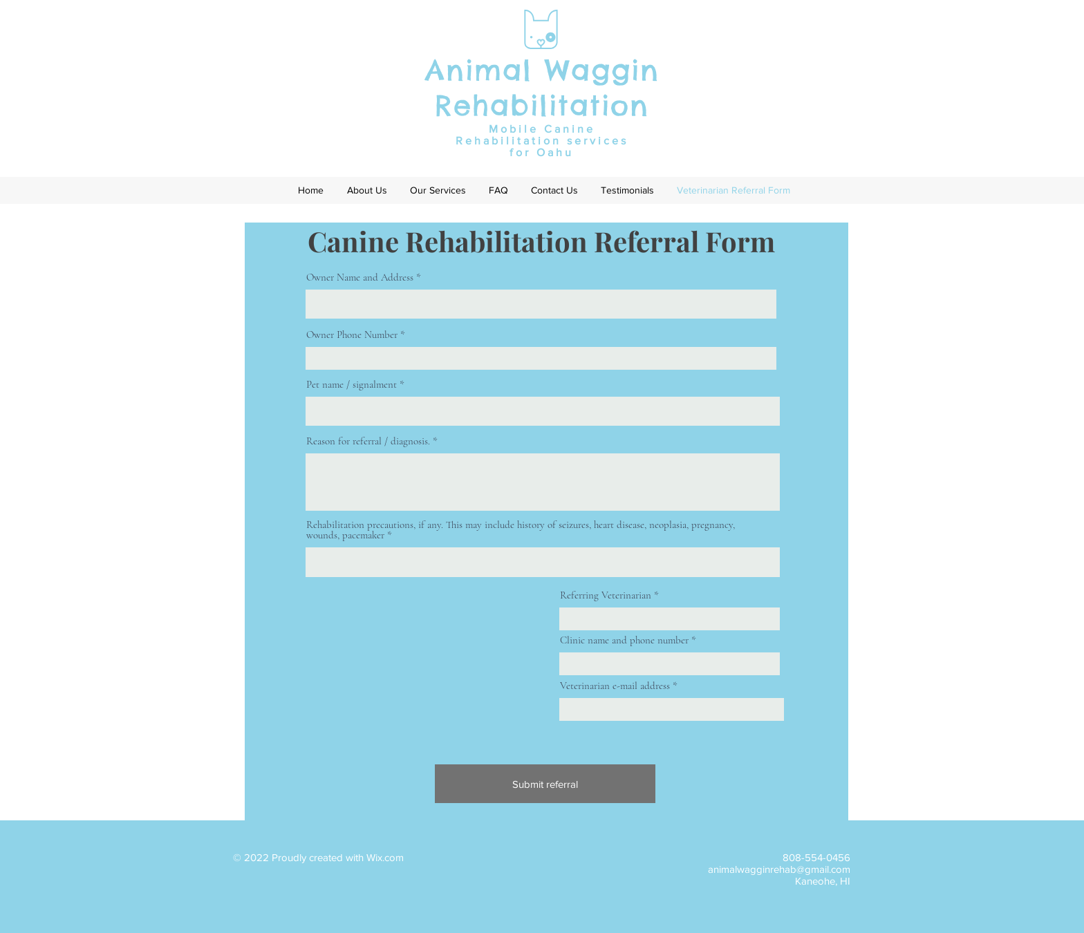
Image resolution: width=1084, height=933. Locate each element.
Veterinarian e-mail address (615, 686)
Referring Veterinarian (605, 595)
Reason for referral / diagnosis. (368, 441)
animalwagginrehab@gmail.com (779, 869)
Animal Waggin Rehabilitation (542, 88)
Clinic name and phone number (624, 640)
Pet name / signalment (351, 384)
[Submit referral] (545, 783)
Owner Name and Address (359, 277)
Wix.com (385, 857)
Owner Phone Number (352, 335)
